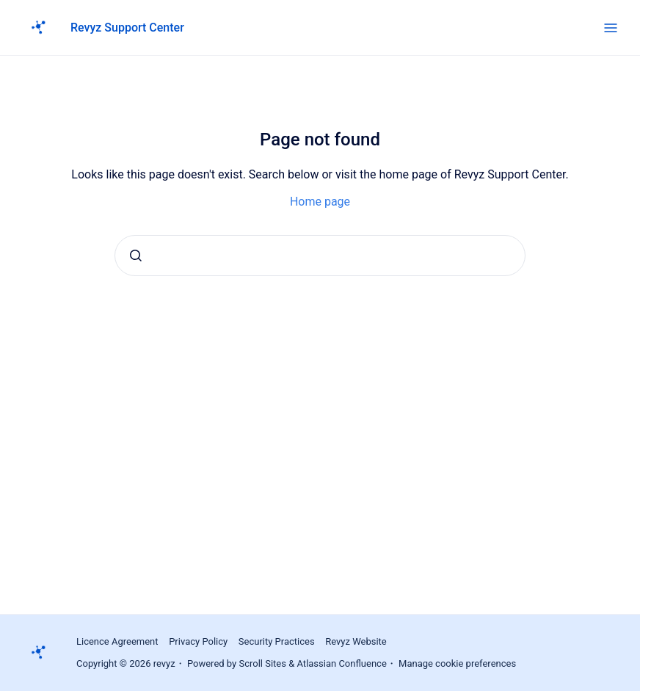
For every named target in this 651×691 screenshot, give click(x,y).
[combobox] (320, 255)
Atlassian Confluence (342, 663)
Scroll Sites (262, 663)
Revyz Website (356, 641)
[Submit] (136, 255)
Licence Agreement (117, 641)
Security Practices (277, 641)
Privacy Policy (198, 641)
